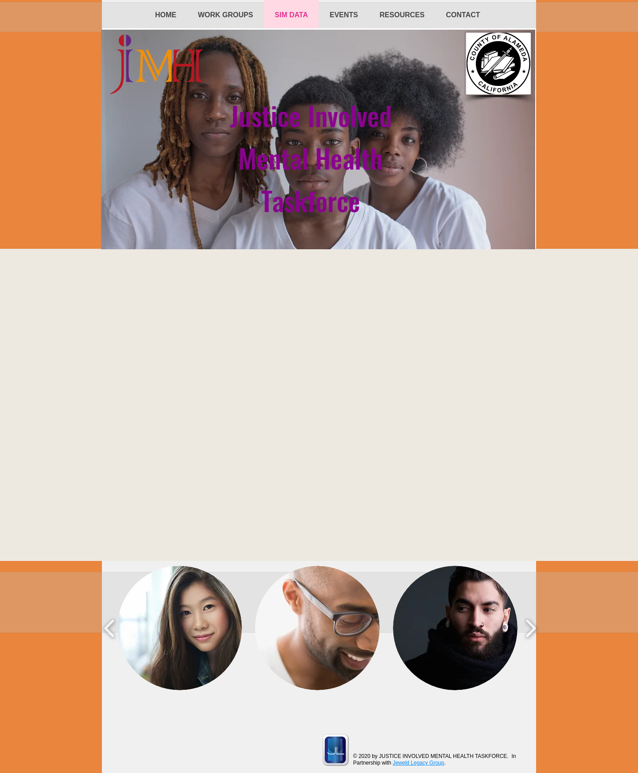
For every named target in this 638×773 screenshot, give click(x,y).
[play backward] (110, 628)
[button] (179, 628)
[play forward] (531, 628)
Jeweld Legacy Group (418, 763)
